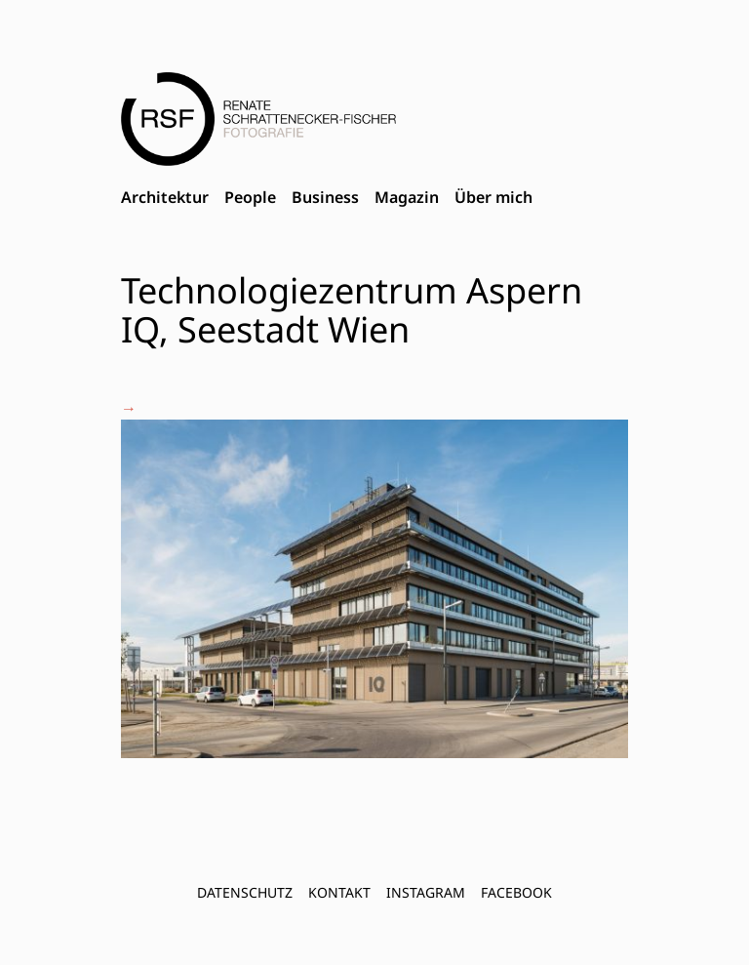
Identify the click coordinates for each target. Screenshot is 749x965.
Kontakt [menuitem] (339, 892)
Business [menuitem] (325, 197)
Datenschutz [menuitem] (245, 892)
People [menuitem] (250, 197)
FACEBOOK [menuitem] (516, 892)
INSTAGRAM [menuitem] (425, 892)
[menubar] (326, 198)
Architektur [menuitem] (165, 197)
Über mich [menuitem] (493, 197)
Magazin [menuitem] (406, 197)
